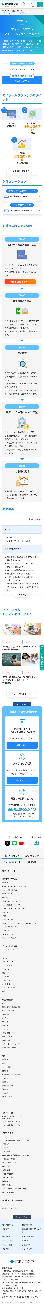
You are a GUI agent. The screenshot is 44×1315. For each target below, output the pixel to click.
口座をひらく (6, 883)
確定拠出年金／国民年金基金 (11, 1007)
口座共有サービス (7, 894)
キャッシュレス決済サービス (11, 938)
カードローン (6, 984)
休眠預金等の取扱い (29, 1236)
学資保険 (5, 1022)
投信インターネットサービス (11, 1044)
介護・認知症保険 (7, 1037)
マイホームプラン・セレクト (22, 67)
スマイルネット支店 (8, 950)
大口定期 (5, 1093)
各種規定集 (26, 1245)
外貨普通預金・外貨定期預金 (11, 1075)
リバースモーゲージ (8, 988)
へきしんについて (12, 861)
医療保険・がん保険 (8, 1011)
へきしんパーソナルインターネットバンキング (16, 909)
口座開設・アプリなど (10, 879)
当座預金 (5, 1082)
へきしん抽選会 (8, 1192)
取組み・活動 (7, 1245)
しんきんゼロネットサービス (11, 927)
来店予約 (5, 897)
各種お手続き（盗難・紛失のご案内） (16, 1155)
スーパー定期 (6, 1067)
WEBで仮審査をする (19, 281)
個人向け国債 (6, 1040)
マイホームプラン (22, 79)
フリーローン (6, 976)
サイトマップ (27, 1249)
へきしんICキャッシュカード (11, 901)
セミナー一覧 (6, 1151)
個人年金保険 (6, 1014)
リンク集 (5, 1249)
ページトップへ (21, 704)
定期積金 (5, 1071)
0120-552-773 (25, 809)
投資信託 (5, 1003)
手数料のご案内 (8, 1174)
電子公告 (25, 1240)
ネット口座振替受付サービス (11, 905)
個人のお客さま (12, 855)
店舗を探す (21, 745)
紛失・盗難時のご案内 (9, 1163)
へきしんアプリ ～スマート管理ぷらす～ (14, 886)
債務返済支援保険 (7, 1033)
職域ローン (5, 991)
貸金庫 (4, 916)
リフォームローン (7, 980)
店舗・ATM (6, 1181)
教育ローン (5, 973)
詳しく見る (21, 780)
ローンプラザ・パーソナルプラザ (14, 1188)
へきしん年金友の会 (8, 934)
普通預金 (5, 1078)
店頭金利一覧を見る (21, 171)
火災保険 (5, 1029)
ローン (28, 11)
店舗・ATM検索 (7, 1185)
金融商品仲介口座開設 (9, 1048)
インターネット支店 (9, 946)
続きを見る (21, 595)
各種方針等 (6, 1236)
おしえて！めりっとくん (9, 1208)
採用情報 (32, 861)
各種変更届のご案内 (8, 1159)
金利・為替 (6, 1170)
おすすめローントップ (9, 962)
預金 (4, 1056)
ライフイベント (8, 1177)
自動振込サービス (7, 912)
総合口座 (5, 1063)
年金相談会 (5, 930)
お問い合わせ (7, 1240)
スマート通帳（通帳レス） (10, 890)
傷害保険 (5, 1025)
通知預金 (5, 1089)
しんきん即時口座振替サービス (12, 1122)
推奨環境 (5, 1229)
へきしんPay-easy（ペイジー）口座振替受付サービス (12, 1117)
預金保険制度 (27, 1225)
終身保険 (5, 1018)
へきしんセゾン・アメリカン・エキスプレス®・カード (19, 923)
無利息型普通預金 (7, 1086)
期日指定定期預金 (7, 1097)
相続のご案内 (6, 1166)
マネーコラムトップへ (21, 693)
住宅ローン (6, 13)
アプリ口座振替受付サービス (11, 1125)
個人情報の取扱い (8, 1225)
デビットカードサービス (9, 920)
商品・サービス (18, 11)
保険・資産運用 (8, 999)
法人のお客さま (32, 855)
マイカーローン (7, 965)
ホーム (7, 11)
